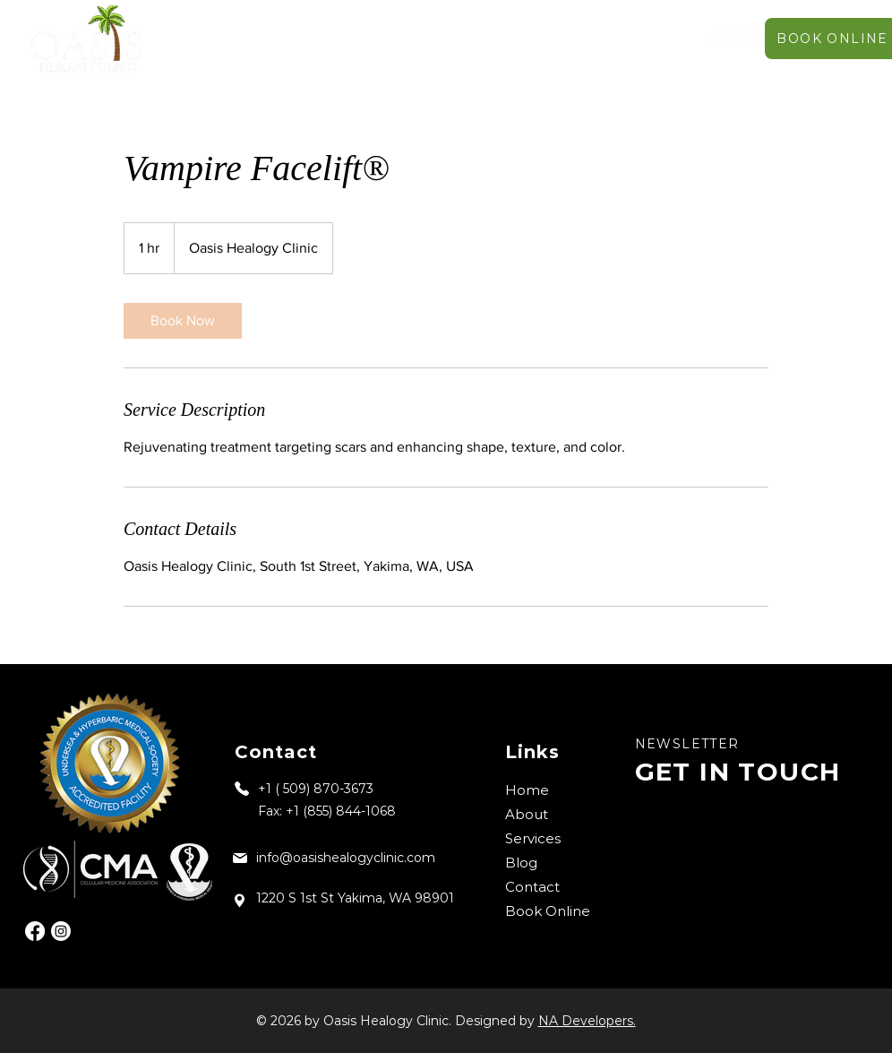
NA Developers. (587, 1021)
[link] (183, 321)
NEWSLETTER (687, 744)
